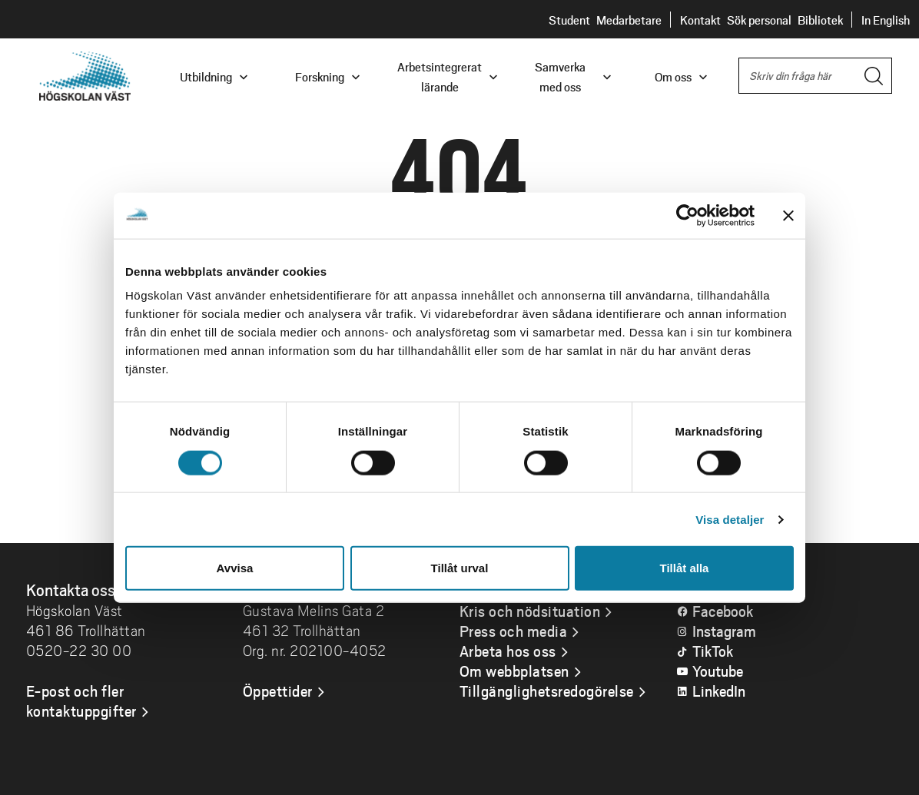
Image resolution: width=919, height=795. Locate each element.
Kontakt (700, 20)
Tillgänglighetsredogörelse (547, 691)
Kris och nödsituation (530, 611)
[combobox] (815, 75)
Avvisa (235, 568)
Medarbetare (629, 20)
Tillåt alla (684, 568)
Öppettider (278, 691)
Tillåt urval (460, 568)
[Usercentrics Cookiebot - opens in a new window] (687, 215)
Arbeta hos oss (508, 651)
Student (569, 20)
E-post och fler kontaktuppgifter (81, 700)
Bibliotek (820, 20)
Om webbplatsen (514, 671)
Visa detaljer (729, 518)
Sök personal (759, 20)
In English (885, 20)
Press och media (514, 631)
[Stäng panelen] (788, 215)
